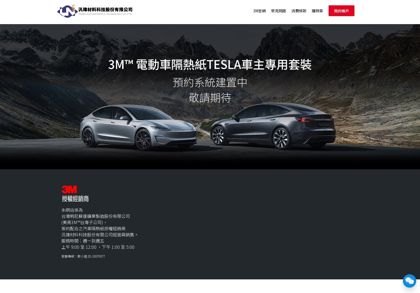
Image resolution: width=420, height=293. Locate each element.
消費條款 (298, 10)
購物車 (317, 10)
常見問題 (278, 10)
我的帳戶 (341, 10)
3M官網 (259, 10)
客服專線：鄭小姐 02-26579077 (83, 256)
